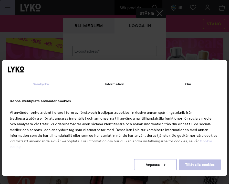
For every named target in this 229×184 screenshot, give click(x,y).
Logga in (140, 25)
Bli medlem (89, 25)
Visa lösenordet (143, 77)
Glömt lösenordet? (89, 86)
